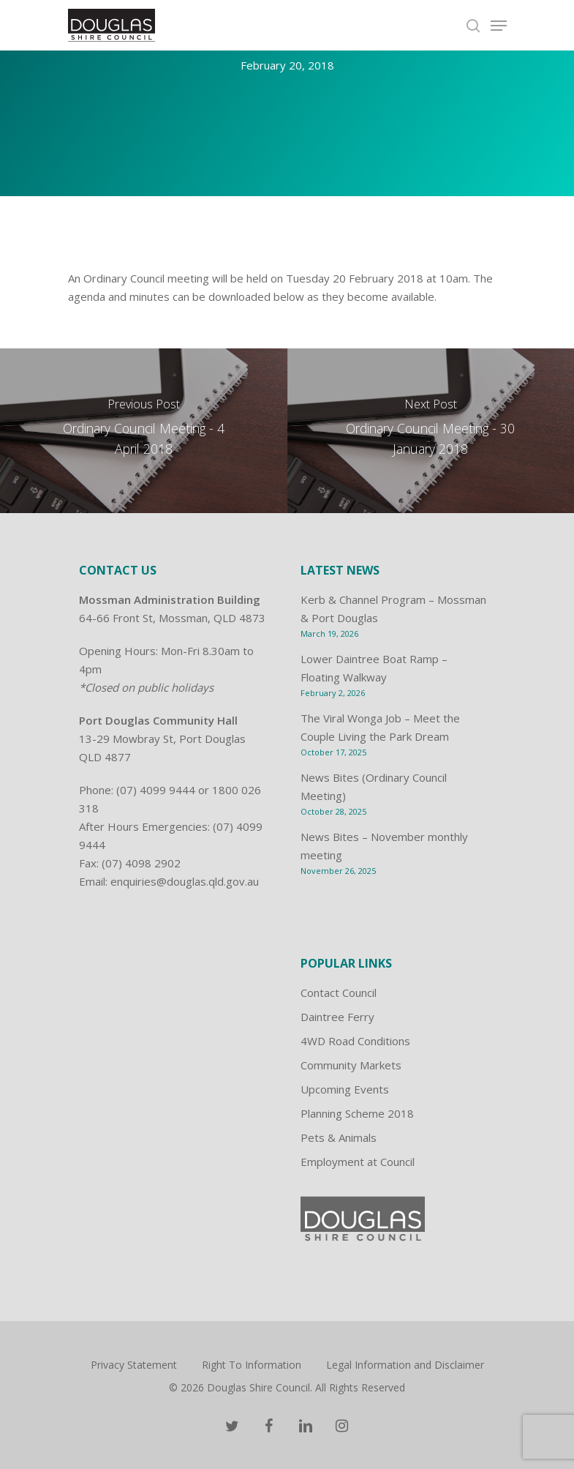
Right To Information (251, 1365)
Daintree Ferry (337, 1016)
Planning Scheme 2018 (357, 1113)
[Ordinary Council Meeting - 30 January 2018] (431, 430)
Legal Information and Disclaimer (405, 1365)
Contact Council (339, 992)
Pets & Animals (339, 1137)
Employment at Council (358, 1161)
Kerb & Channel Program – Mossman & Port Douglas (393, 608)
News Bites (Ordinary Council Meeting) (374, 786)
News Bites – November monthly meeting (384, 845)
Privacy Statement (134, 1365)
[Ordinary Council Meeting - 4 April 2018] (143, 430)
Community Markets (351, 1065)
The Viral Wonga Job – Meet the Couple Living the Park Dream (380, 727)
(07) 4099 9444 (155, 789)
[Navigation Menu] (499, 25)
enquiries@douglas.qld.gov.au (184, 881)
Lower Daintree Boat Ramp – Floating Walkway (374, 667)
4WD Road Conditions (355, 1040)
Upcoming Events (345, 1089)
